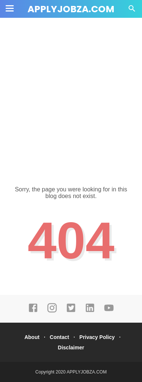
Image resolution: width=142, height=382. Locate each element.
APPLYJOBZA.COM (71, 9)
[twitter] (71, 311)
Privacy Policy (97, 337)
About (32, 337)
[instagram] (52, 311)
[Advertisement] (71, 97)
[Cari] (132, 10)
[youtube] (108, 311)
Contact (59, 337)
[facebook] (33, 311)
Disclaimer (71, 347)
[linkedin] (90, 311)
